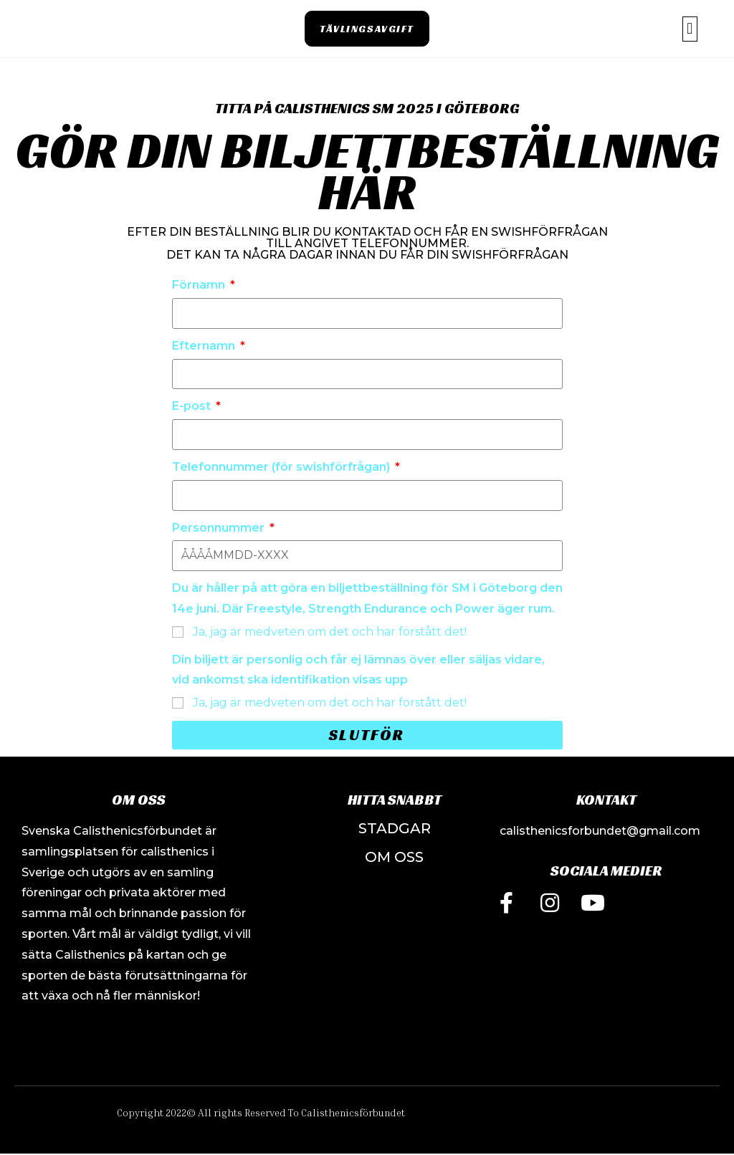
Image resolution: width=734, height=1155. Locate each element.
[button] (367, 29)
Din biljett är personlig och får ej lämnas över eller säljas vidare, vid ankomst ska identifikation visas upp (358, 670)
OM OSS (394, 857)
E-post (193, 406)
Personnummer (219, 528)
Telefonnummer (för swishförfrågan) (282, 467)
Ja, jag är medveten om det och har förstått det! (330, 631)
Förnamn (200, 285)
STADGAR (394, 828)
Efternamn (205, 346)
